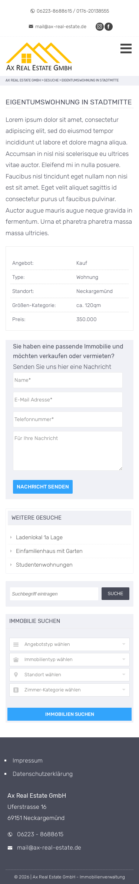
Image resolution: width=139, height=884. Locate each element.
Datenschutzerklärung (43, 773)
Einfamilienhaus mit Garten (49, 551)
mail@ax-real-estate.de (57, 26)
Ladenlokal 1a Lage (39, 537)
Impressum (28, 760)
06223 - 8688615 (40, 834)
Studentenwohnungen (44, 564)
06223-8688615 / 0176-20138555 (69, 11)
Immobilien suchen (69, 714)
